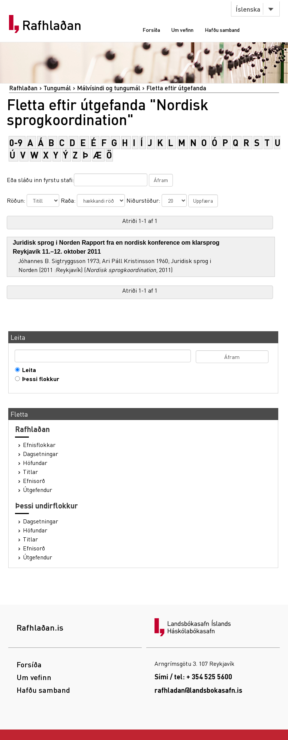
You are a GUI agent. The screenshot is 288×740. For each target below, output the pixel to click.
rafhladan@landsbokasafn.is (198, 690)
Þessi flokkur (39, 379)
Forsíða (151, 29)
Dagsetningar (40, 453)
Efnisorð (34, 480)
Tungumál (57, 88)
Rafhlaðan (51, 25)
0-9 (15, 142)
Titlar (30, 471)
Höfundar (35, 462)
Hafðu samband (222, 29)
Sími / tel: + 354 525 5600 (193, 676)
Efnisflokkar (39, 444)
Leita (27, 370)
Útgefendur (37, 489)
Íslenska (248, 8)
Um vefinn (182, 29)
